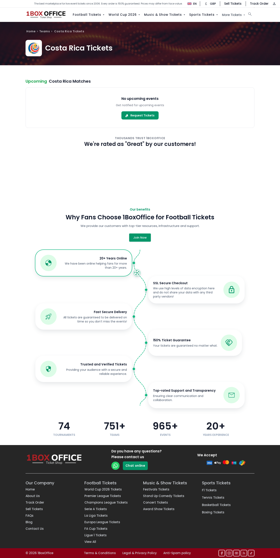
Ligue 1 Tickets (95, 535)
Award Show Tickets (159, 509)
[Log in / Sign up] (274, 3)
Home (31, 31)
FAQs (30, 515)
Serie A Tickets (95, 509)
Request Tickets (140, 115)
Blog (29, 522)
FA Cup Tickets (96, 528)
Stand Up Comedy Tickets (163, 496)
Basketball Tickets (216, 505)
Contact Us (35, 528)
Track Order (259, 3)
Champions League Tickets (106, 502)
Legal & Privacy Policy (139, 553)
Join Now (140, 238)
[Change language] (190, 4)
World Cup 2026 (125, 14)
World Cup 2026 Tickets (103, 489)
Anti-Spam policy (177, 553)
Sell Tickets (233, 3)
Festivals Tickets (156, 489)
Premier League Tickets (102, 496)
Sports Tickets (204, 14)
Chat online (135, 465)
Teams (44, 31)
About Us (33, 496)
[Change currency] (210, 4)
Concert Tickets (155, 502)
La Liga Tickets (96, 515)
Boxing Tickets (213, 512)
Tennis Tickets (213, 497)
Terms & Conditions (100, 553)
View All (90, 542)
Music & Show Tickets (165, 14)
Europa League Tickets (102, 522)
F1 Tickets (209, 490)
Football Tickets (89, 14)
